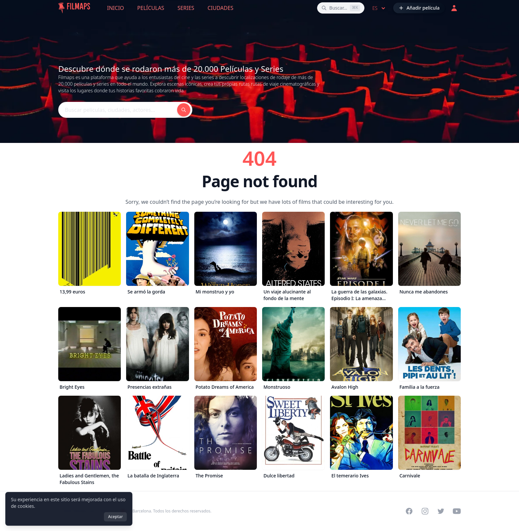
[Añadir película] (419, 8)
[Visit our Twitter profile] (441, 511)
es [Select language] (379, 8)
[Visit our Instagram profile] (425, 511)
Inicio (115, 8)
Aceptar (115, 516)
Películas (151, 8)
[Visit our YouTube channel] (457, 511)
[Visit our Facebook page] (409, 511)
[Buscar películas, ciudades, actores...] (340, 8)
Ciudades (220, 8)
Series (185, 8)
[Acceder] (454, 8)
